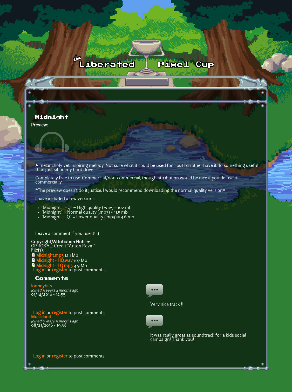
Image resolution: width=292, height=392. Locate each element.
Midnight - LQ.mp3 (54, 266)
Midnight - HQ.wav (54, 261)
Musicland (41, 317)
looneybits (41, 286)
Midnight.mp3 (50, 256)
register (59, 270)
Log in (39, 270)
